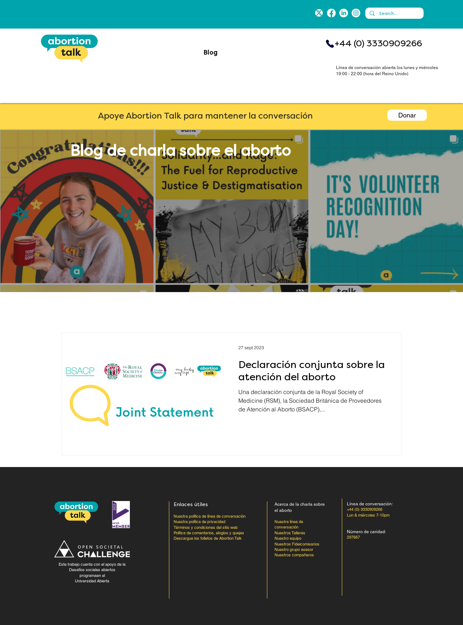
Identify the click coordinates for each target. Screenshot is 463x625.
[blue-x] (319, 13)
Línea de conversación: (370, 503)
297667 (353, 537)
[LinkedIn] (343, 13)
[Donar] (407, 115)
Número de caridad (366, 531)
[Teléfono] (330, 43)
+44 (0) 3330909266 (378, 43)
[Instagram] (356, 13)
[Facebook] (331, 13)
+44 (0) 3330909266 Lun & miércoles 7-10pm (368, 512)
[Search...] (393, 14)
